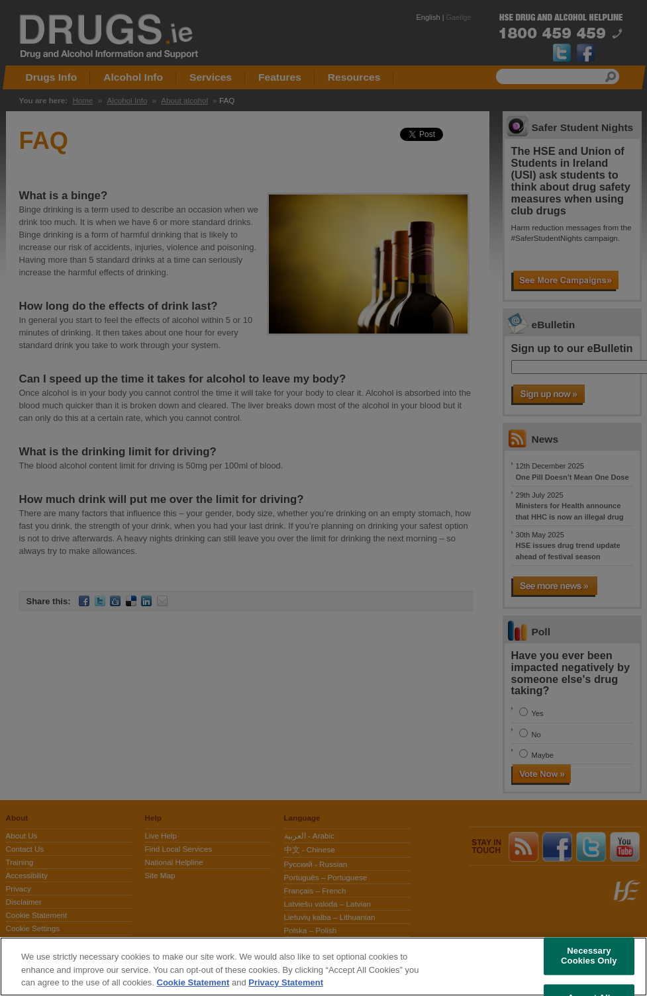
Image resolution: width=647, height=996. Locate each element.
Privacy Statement (285, 982)
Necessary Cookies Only (589, 956)
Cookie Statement (193, 982)
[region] (323, 966)
